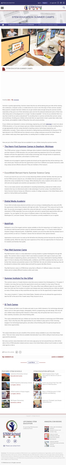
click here (49, 124)
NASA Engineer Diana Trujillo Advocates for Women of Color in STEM (51, 375)
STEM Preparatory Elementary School (21, 383)
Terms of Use (14, 459)
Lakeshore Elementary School (19, 374)
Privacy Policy (38, 458)
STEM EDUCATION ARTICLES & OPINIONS (21, 24)
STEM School (24, 453)
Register (45, 3)
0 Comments (16, 99)
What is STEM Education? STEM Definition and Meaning (51, 392)
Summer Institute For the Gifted (19, 278)
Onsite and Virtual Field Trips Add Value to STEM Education (51, 383)
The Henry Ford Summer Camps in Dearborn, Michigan (29, 146)
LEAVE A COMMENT (57, 357)
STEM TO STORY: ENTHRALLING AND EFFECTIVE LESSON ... (55, 436)
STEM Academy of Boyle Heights (20, 391)
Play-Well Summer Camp (16, 250)
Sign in (39, 3)
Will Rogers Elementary (17, 400)
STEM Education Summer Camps (47, 24)
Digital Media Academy (15, 201)
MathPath (9, 223)
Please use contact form (9, 2)
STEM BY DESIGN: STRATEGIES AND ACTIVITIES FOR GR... (57, 443)
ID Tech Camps (11, 304)
